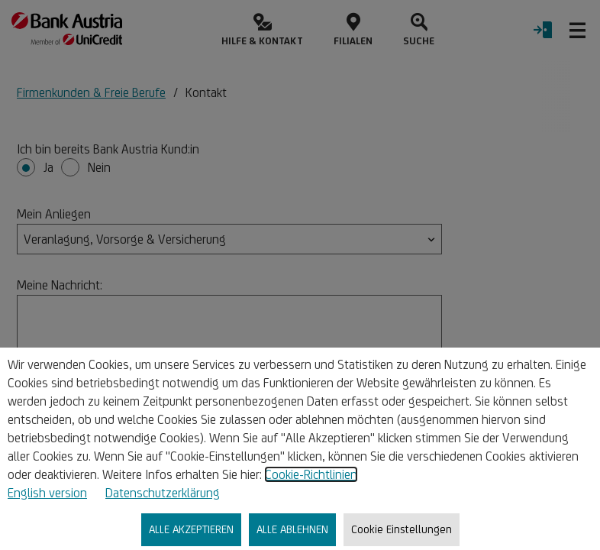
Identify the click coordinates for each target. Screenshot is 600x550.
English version (47, 492)
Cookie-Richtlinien (311, 474)
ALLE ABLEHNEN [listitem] (292, 528)
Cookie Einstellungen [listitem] (401, 528)
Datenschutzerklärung (162, 492)
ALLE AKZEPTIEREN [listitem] (191, 528)
